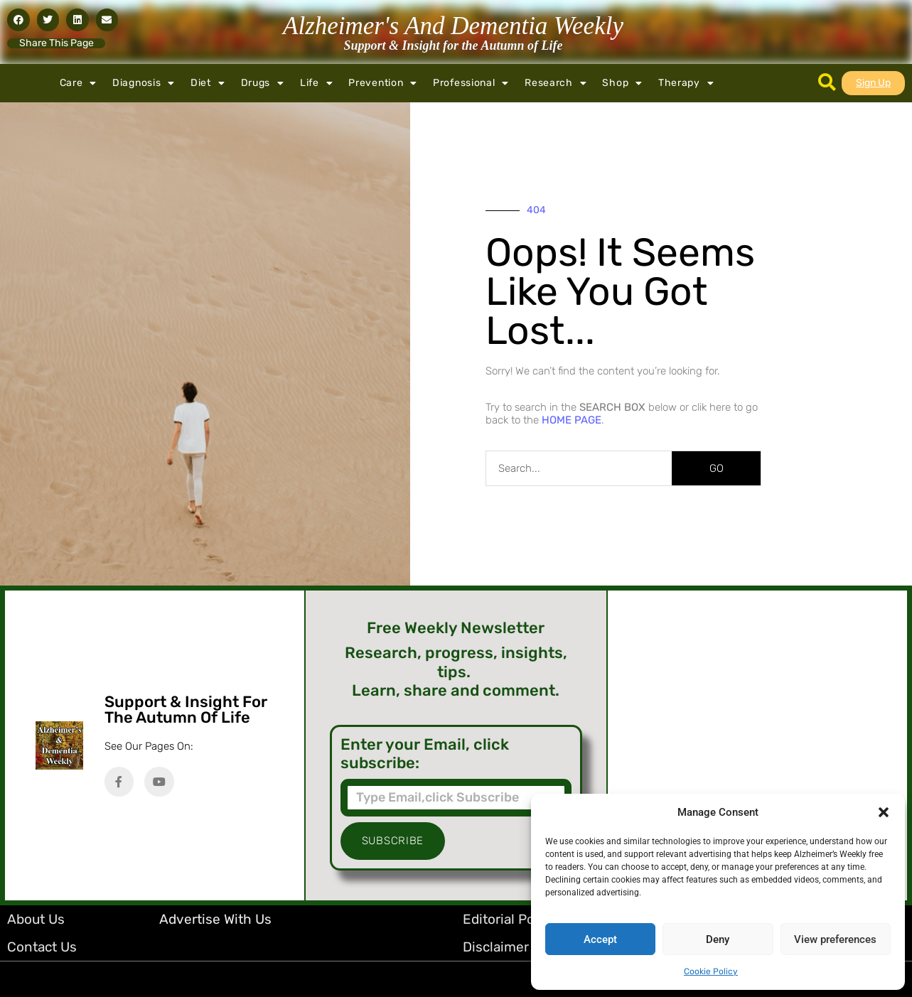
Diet (208, 83)
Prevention (382, 83)
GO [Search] (716, 468)
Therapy (686, 83)
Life (316, 83)
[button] (883, 812)
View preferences (835, 939)
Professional (471, 83)
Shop (622, 83)
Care (78, 83)
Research (555, 83)
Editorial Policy (509, 919)
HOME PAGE (571, 420)
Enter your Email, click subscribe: (424, 753)
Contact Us (42, 947)
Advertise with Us (215, 919)
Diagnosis (143, 83)
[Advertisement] (757, 745)
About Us (36, 919)
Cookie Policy (711, 971)
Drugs (262, 83)
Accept (600, 939)
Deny (717, 939)
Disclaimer (496, 947)
